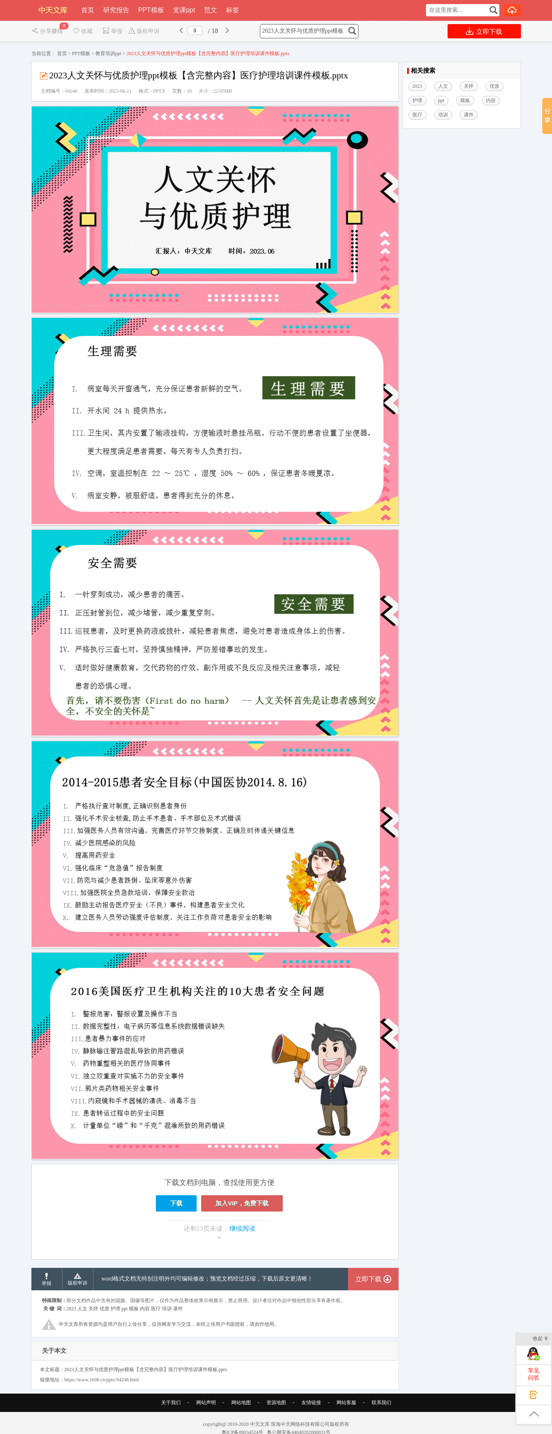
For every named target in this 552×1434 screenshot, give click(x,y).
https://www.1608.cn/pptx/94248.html (101, 1380)
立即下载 (484, 31)
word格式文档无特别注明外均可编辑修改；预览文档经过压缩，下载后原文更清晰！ (207, 1279)
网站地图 (241, 1402)
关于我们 (171, 1402)
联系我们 (381, 1402)
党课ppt (184, 10)
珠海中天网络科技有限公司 (300, 1424)
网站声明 (206, 1402)
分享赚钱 (47, 31)
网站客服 (346, 1402)
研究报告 (116, 10)
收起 (540, 1339)
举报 (112, 31)
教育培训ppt (108, 53)
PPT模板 (151, 10)
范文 (210, 10)
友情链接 (311, 1402)
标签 (232, 10)
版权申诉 (144, 31)
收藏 (82, 31)
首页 (87, 10)
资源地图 (276, 1402)
